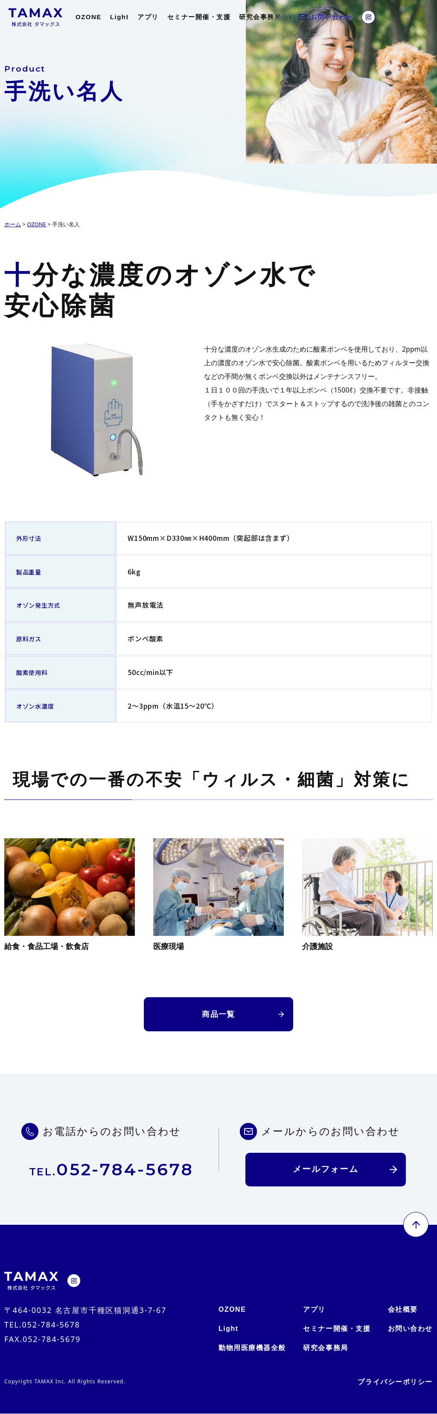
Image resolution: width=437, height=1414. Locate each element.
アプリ (148, 16)
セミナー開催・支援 (199, 16)
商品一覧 (218, 1014)
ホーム (12, 224)
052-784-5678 (111, 1169)
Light (119, 16)
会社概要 (402, 1309)
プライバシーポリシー (395, 1382)
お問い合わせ (332, 16)
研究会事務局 (260, 16)
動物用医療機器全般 (252, 1348)
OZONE (89, 16)
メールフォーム (325, 1169)
